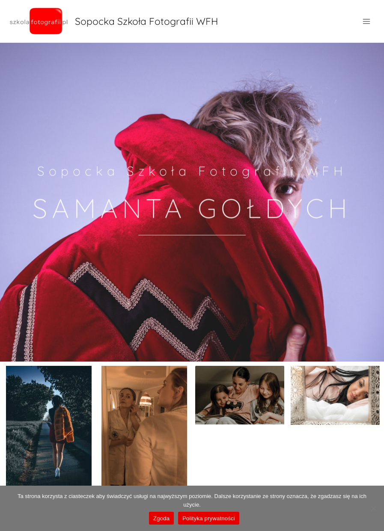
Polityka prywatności (208, 518)
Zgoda (161, 518)
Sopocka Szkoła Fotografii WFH (146, 21)
